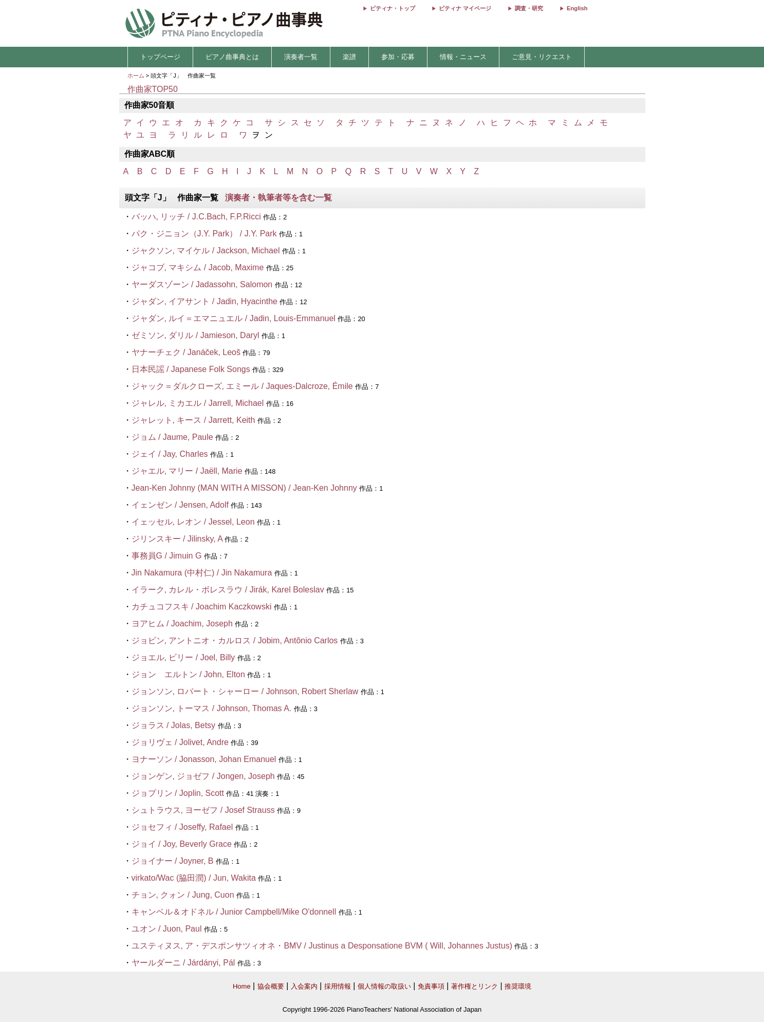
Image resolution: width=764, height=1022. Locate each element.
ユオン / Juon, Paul (167, 928)
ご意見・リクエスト (542, 57)
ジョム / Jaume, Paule (172, 437)
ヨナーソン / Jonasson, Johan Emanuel (204, 759)
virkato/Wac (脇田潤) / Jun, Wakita (194, 878)
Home (242, 986)
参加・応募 (398, 57)
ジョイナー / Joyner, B (173, 861)
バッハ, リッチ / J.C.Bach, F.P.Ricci (196, 216)
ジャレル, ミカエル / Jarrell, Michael (198, 403)
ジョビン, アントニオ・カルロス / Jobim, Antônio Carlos (235, 640)
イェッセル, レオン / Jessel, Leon (193, 521)
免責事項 (431, 986)
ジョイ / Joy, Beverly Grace (182, 844)
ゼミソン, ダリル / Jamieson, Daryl (195, 335)
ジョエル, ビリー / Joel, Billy (183, 657)
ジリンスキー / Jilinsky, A (177, 538)
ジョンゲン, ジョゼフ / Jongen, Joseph (203, 776)
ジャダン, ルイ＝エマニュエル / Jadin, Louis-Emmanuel (234, 318)
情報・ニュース (463, 57)
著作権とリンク (474, 986)
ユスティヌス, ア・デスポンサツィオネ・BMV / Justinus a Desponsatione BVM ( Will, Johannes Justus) (322, 945)
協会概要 (270, 986)
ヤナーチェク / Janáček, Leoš (186, 352)
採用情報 (337, 986)
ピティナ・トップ (392, 8)
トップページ (160, 57)
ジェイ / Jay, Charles (170, 454)
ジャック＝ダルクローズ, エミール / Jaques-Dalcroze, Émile (244, 386)
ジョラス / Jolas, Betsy (174, 725)
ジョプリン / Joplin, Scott (178, 793)
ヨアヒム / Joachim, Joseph (182, 623)
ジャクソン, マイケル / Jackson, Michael (206, 250)
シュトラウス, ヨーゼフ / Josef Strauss (203, 810)
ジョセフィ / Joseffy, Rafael (183, 827)
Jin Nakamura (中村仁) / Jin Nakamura (202, 572)
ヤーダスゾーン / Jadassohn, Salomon (202, 284)
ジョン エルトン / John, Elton (188, 674)
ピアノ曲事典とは (232, 57)
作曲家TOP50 (152, 89)
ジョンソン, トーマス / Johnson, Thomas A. (212, 708)
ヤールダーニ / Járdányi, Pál (183, 962)
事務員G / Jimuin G (167, 555)
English (577, 8)
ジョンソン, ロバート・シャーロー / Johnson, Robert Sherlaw (245, 691)
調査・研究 (529, 8)
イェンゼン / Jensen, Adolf (180, 504)
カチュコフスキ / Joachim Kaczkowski (202, 606)
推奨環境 (518, 986)
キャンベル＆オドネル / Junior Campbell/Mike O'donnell (234, 911)
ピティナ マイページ (465, 8)
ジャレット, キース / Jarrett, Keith (193, 420)
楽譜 (349, 57)
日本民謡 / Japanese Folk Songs (191, 369)
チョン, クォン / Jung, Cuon (183, 894)
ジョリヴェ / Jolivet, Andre (180, 742)
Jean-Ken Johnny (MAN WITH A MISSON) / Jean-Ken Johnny (244, 488)
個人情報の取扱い (384, 986)
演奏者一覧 (301, 57)
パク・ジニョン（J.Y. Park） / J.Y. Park (204, 233)
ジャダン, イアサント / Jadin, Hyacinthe (205, 301)
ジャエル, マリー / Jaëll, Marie (187, 471)
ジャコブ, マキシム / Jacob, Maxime (198, 267)
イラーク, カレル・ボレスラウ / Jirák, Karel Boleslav (228, 589)
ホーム (135, 75)
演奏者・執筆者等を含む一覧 (278, 197)
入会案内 (304, 986)
